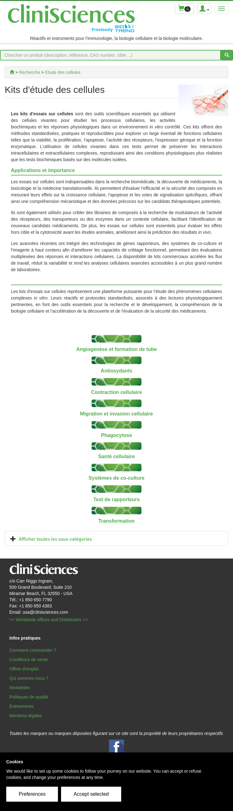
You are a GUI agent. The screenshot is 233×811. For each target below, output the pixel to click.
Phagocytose (116, 435)
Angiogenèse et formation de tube (116, 349)
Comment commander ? (32, 650)
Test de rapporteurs (116, 499)
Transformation (116, 521)
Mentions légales (25, 715)
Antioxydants (116, 370)
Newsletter (19, 687)
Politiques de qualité (28, 696)
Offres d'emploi (23, 668)
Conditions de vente (28, 659)
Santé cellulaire (116, 456)
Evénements (21, 706)
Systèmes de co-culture (116, 478)
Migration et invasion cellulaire (116, 413)
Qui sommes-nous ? (28, 678)
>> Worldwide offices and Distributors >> (48, 619)
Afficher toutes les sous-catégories (55, 539)
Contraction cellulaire (116, 392)
